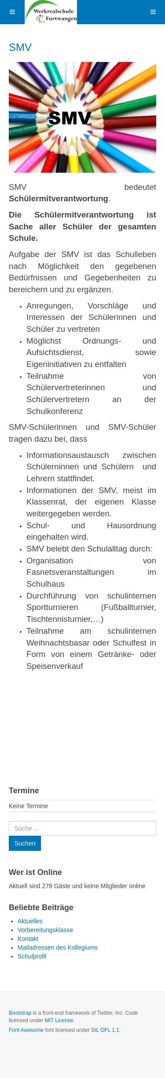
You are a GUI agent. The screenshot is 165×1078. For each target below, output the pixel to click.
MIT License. (59, 1020)
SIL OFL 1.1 (105, 1030)
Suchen (25, 843)
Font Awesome (26, 1030)
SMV (20, 47)
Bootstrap (20, 1013)
